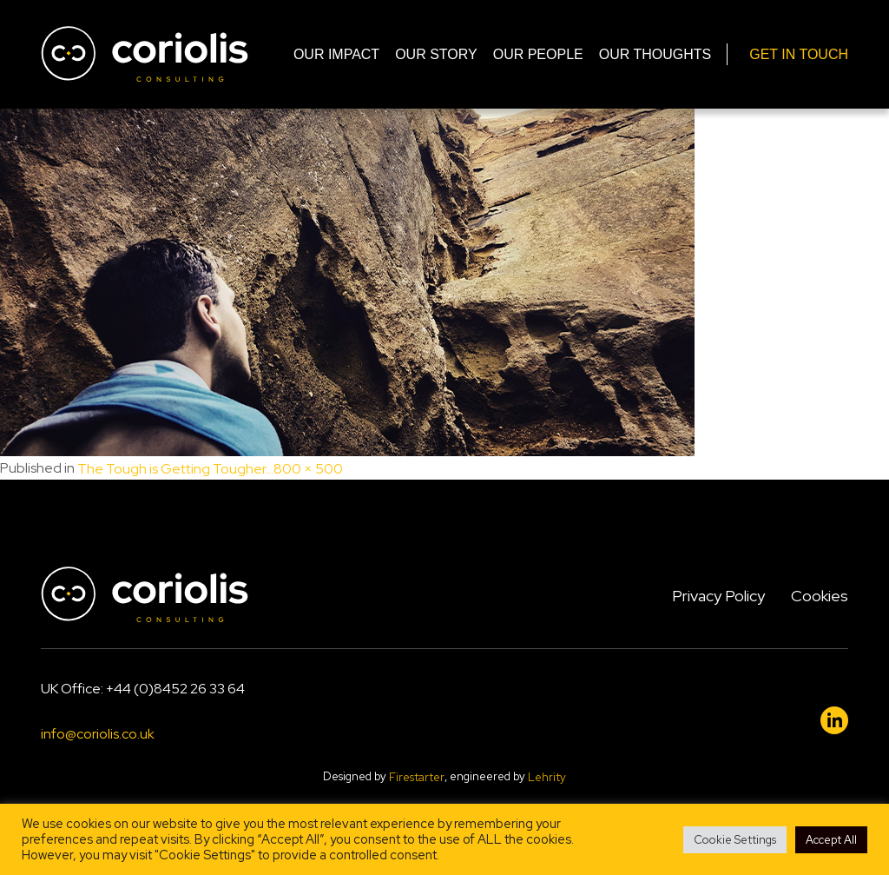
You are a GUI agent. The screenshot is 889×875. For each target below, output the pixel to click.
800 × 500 (308, 469)
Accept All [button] (831, 839)
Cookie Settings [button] (735, 839)
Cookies (819, 596)
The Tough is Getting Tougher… (175, 469)
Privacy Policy (718, 596)
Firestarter (416, 777)
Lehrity (547, 777)
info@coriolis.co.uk (98, 735)
